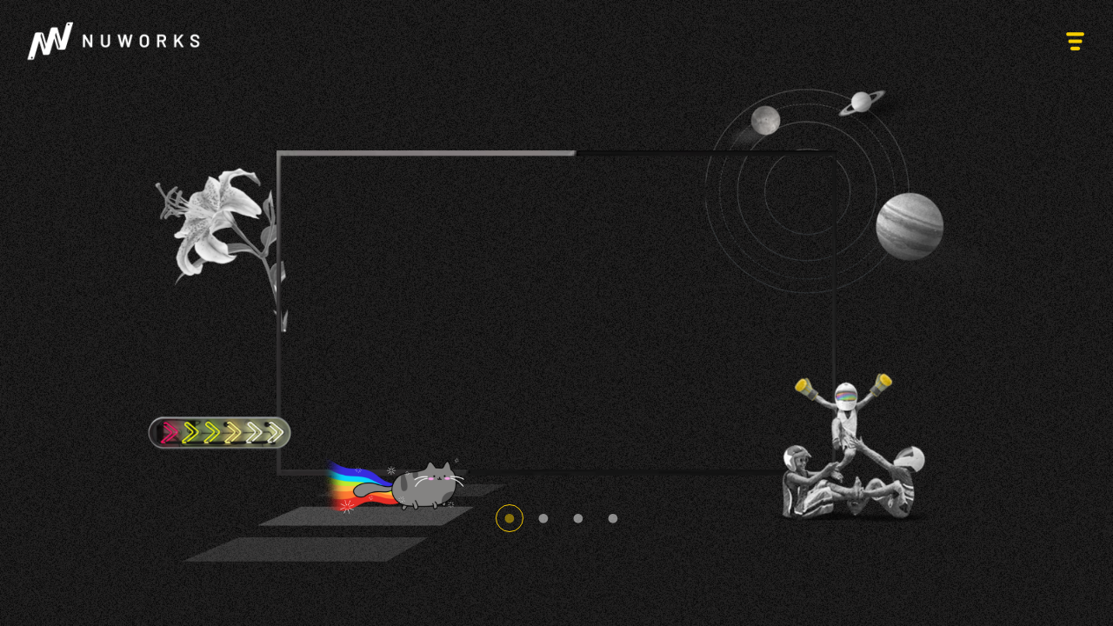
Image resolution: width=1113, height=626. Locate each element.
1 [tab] (509, 518)
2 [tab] (543, 518)
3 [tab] (578, 518)
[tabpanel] (556, 313)
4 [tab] (613, 518)
